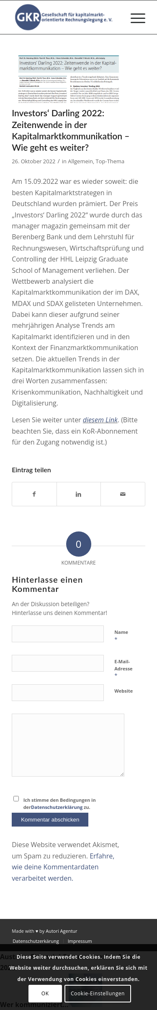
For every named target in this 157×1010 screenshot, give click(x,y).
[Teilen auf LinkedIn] (79, 494)
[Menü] (133, 17)
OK (45, 993)
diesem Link (100, 419)
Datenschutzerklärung (56, 807)
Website (123, 691)
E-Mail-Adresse (123, 668)
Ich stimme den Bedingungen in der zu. (59, 803)
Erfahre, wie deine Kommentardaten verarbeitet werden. (63, 867)
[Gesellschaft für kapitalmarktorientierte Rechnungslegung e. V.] (65, 17)
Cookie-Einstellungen (98, 993)
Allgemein (80, 161)
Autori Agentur (61, 931)
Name (121, 636)
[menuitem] (133, 17)
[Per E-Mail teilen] (123, 494)
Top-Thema (110, 161)
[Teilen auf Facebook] (34, 494)
